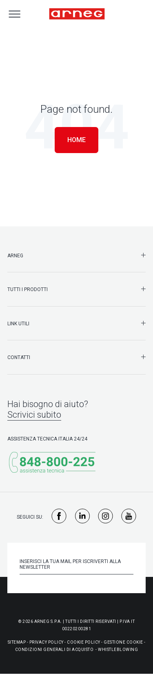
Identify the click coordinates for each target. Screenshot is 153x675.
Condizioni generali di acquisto (54, 649)
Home (76, 140)
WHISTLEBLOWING (118, 649)
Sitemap (17, 642)
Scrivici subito (34, 415)
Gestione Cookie (123, 642)
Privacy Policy (46, 642)
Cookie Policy (83, 642)
